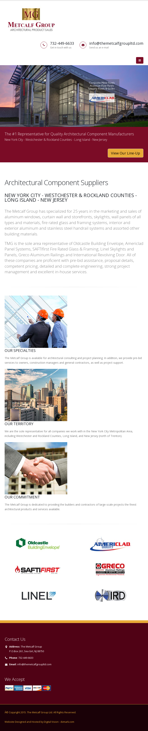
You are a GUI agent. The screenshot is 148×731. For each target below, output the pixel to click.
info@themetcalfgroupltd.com (34, 664)
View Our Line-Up (125, 153)
